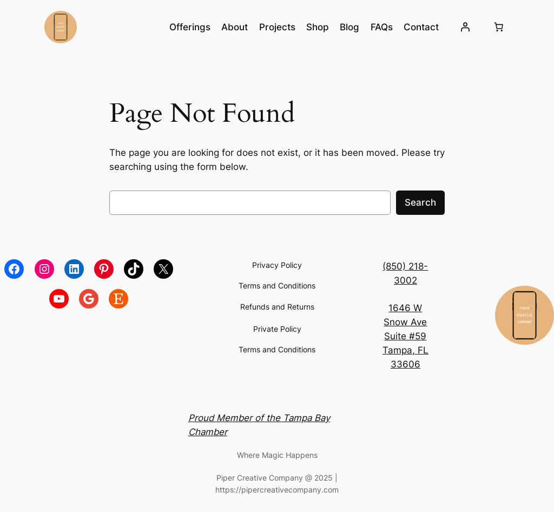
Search (420, 202)
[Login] (465, 27)
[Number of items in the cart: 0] (498, 27)
